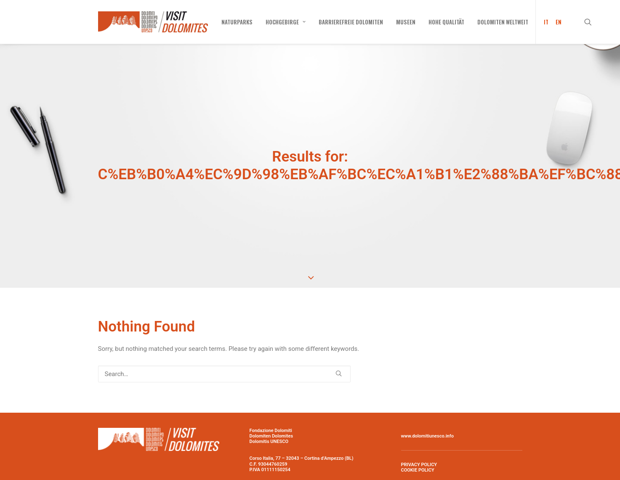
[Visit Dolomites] (153, 21)
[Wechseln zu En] (557, 22)
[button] (591, 22)
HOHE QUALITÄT (446, 22)
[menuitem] (237, 22)
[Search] (224, 351)
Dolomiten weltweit (502, 22)
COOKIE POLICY (417, 448)
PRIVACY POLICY (419, 442)
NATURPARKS (237, 22)
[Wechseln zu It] (543, 22)
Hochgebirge (286, 22)
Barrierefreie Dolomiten (351, 22)
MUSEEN (405, 22)
